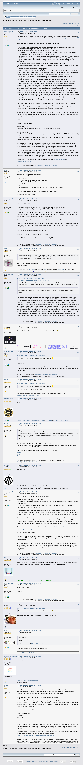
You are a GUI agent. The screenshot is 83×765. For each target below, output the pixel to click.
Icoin (5, 631)
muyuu (6, 465)
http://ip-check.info (59, 159)
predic (6, 685)
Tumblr (50, 420)
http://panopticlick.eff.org (24, 161)
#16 (78, 631)
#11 (78, 466)
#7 (78, 352)
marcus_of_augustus (11, 656)
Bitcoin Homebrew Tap (33, 420)
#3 (78, 200)
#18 (78, 686)
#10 (78, 424)
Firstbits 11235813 (21, 420)
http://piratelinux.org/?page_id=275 (43, 595)
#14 (78, 584)
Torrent (28, 14)
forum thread (69, 271)
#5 (78, 275)
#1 (78, 32)
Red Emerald (8, 398)
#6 (78, 327)
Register (27, 16)
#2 (78, 171)
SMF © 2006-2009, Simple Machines (48, 761)
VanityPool (65, 420)
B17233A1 (32, 269)
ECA (23, 653)
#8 (78, 380)
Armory (19, 454)
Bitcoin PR (59, 420)
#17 (78, 657)
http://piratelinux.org (37, 38)
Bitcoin (15, 20)
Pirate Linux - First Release (42, 20)
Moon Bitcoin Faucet (34, 395)
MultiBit (19, 452)
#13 (78, 558)
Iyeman (6, 326)
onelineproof (8, 32)
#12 (78, 492)
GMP (27, 653)
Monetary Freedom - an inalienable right (27, 680)
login (20, 10)
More (33, 16)
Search (18, 16)
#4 (78, 249)
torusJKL (7, 379)
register (25, 10)
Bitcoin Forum (7, 20)
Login (22, 16)
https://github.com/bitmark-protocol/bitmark (46, 165)
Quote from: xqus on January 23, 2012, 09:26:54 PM (30, 278)
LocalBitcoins (60, 269)
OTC (46, 420)
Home (8, 16)
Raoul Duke (8, 604)
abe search (36, 653)
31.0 (24, 14)
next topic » (75, 23)
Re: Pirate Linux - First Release (30, 170)
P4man (6, 558)
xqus (5, 249)
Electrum (19, 456)
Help (13, 16)
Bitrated (19, 395)
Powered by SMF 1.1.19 (31, 761)
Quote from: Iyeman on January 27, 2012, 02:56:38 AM (31, 355)
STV (54, 420)
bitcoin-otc (24, 395)
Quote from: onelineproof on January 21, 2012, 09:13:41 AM (32, 253)
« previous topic (66, 23)
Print (77, 25)
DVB (30, 653)
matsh (6, 170)
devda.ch (19, 653)
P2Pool (42, 420)
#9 (78, 399)
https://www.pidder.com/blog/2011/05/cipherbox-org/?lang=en (36, 735)
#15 (78, 605)
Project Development (25, 20)
